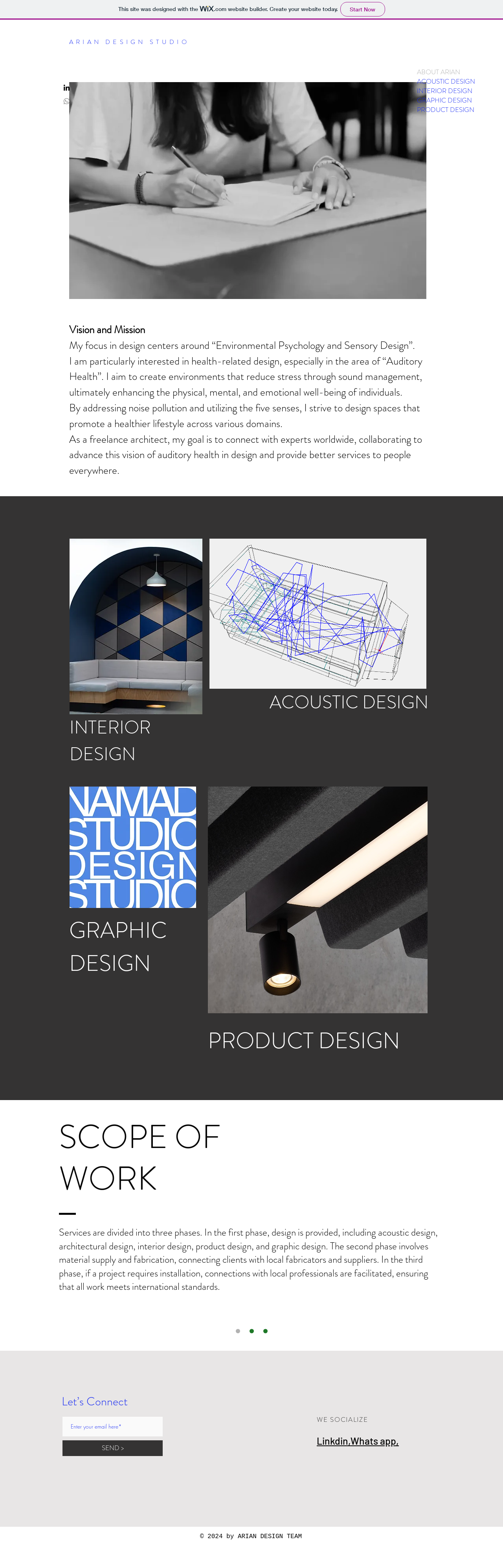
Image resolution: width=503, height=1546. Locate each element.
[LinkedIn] (66, 88)
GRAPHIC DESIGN (444, 100)
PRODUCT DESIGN (445, 109)
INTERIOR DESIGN (444, 90)
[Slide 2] (265, 1331)
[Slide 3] (252, 1331)
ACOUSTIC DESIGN (446, 81)
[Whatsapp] (66, 101)
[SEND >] (112, 1448)
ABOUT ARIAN (438, 72)
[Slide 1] (238, 1331)
